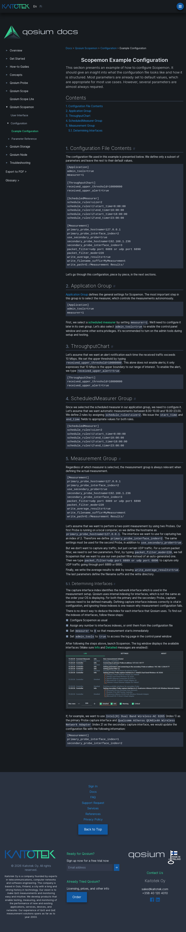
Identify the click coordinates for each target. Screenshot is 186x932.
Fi (41, 6)
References (93, 814)
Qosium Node (18, 154)
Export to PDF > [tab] (16, 171)
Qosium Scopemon (22, 107)
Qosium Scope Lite (22, 99)
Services (93, 808)
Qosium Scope (19, 91)
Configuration (19, 123)
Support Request (93, 803)
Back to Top (93, 829)
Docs (69, 48)
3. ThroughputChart (78, 116)
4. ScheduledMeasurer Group (84, 120)
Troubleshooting (20, 162)
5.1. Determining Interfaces (85, 130)
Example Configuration (25, 131)
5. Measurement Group (80, 125)
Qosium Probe (19, 83)
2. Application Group (78, 111)
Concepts (16, 75)
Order (76, 897)
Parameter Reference (24, 138)
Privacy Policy (93, 819)
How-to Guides (19, 66)
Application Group (77, 294)
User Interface (19, 115)
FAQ (93, 797)
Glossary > (12, 180)
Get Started (17, 58)
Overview (16, 50)
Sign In (93, 786)
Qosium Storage (20, 146)
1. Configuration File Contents (84, 106)
